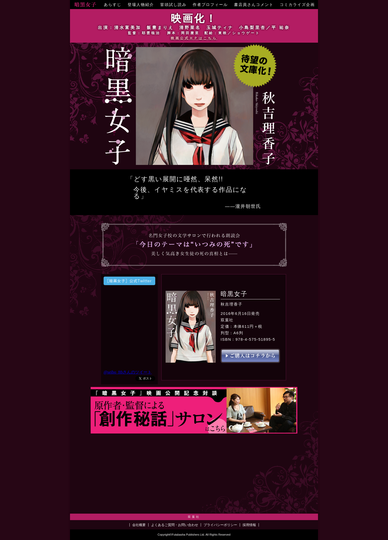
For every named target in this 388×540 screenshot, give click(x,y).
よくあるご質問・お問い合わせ (174, 525)
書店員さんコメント (254, 4)
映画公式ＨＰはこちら (194, 38)
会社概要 (139, 525)
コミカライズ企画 (297, 4)
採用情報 (249, 525)
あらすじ (112, 4)
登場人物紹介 (141, 4)
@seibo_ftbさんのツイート (128, 372)
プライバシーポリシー (220, 525)
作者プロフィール (210, 4)
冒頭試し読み (173, 4)
